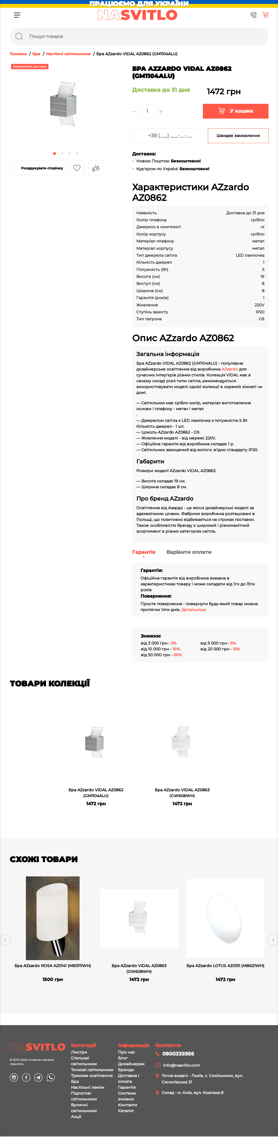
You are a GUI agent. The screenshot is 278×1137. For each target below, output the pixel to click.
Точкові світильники (92, 1070)
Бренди (126, 1070)
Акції (76, 1117)
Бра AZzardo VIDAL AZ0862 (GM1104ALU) (95, 792)
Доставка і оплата (128, 1079)
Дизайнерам (131, 1064)
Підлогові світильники (84, 1096)
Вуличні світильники (84, 1108)
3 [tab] (69, 153)
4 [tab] (76, 153)
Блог (123, 1058)
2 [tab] (62, 153)
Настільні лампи (87, 1087)
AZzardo (230, 369)
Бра (75, 1082)
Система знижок (127, 1096)
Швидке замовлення (238, 135)
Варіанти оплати (188, 552)
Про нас (126, 1052)
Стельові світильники (84, 1061)
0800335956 (178, 1054)
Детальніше (193, 609)
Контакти (127, 1105)
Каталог (126, 1111)
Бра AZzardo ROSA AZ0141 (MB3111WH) (52, 965)
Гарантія (143, 552)
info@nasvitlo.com (181, 1065)
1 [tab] (54, 153)
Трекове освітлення (92, 1076)
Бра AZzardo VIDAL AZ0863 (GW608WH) (182, 792)
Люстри (79, 1052)
